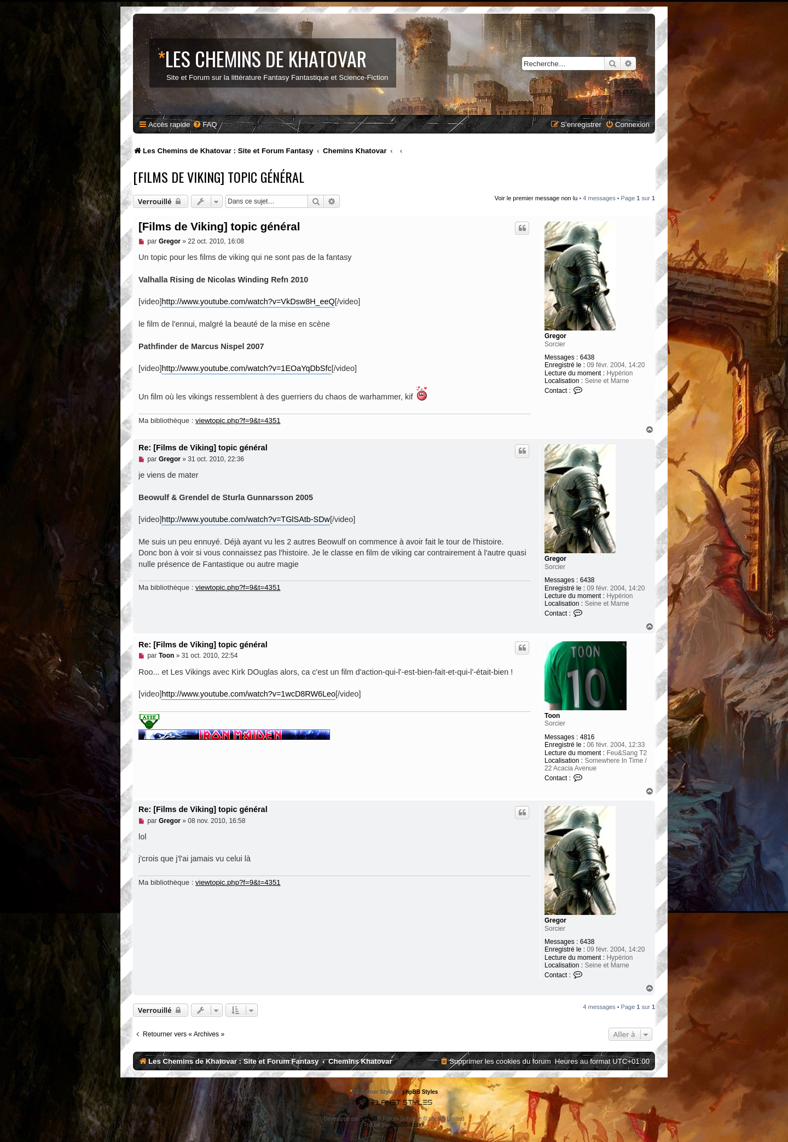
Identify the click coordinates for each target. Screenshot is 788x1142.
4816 (587, 737)
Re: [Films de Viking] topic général (203, 447)
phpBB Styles (420, 1092)
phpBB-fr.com (408, 1125)
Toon (552, 716)
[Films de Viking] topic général (218, 177)
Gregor (555, 336)
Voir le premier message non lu (536, 198)
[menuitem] (205, 124)
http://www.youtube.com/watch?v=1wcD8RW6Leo (248, 693)
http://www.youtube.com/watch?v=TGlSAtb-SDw (245, 519)
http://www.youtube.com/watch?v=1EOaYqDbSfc (246, 368)
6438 (587, 357)
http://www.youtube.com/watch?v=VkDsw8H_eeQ (247, 301)
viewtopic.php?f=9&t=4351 (237, 420)
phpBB (369, 1119)
